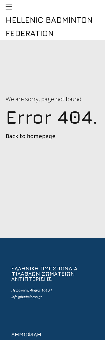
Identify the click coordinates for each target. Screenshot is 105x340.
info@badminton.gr (26, 297)
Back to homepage (30, 136)
